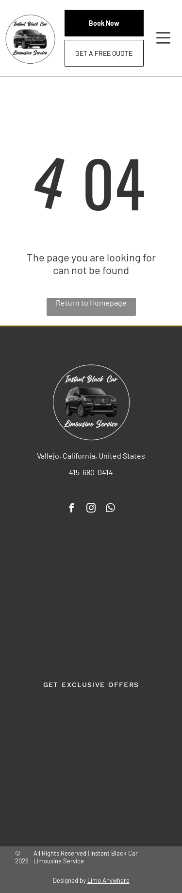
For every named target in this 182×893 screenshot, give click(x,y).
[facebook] (72, 509)
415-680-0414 (91, 472)
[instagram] (91, 509)
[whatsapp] (110, 509)
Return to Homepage (91, 302)
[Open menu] (163, 38)
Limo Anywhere (108, 880)
